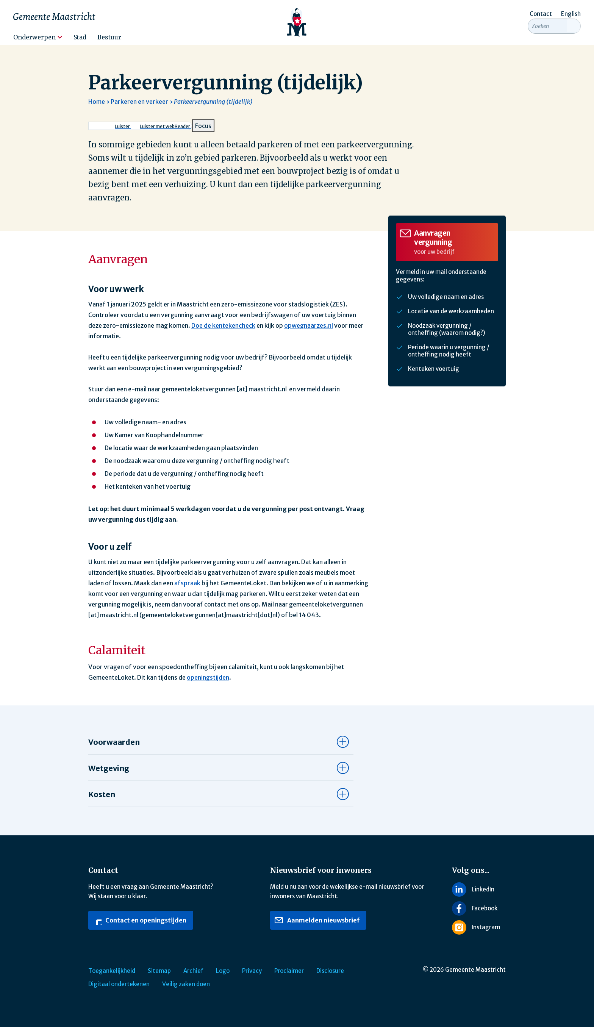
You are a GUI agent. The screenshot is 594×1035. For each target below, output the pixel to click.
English (571, 13)
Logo (223, 978)
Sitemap (159, 978)
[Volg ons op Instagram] (479, 935)
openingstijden (208, 685)
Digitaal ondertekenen (119, 992)
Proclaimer (289, 978)
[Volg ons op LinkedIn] (479, 897)
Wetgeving (108, 776)
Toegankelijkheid (111, 978)
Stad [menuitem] (79, 37)
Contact (541, 13)
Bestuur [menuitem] (109, 37)
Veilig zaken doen (186, 992)
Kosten (101, 802)
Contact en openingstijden (139, 928)
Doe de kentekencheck (223, 333)
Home (96, 109)
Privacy (252, 978)
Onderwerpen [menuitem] (34, 37)
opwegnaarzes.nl (308, 333)
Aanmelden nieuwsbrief (317, 928)
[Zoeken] (574, 35)
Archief (193, 978)
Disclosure (330, 978)
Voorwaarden (114, 750)
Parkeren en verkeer (139, 109)
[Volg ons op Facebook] (479, 916)
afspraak (187, 591)
